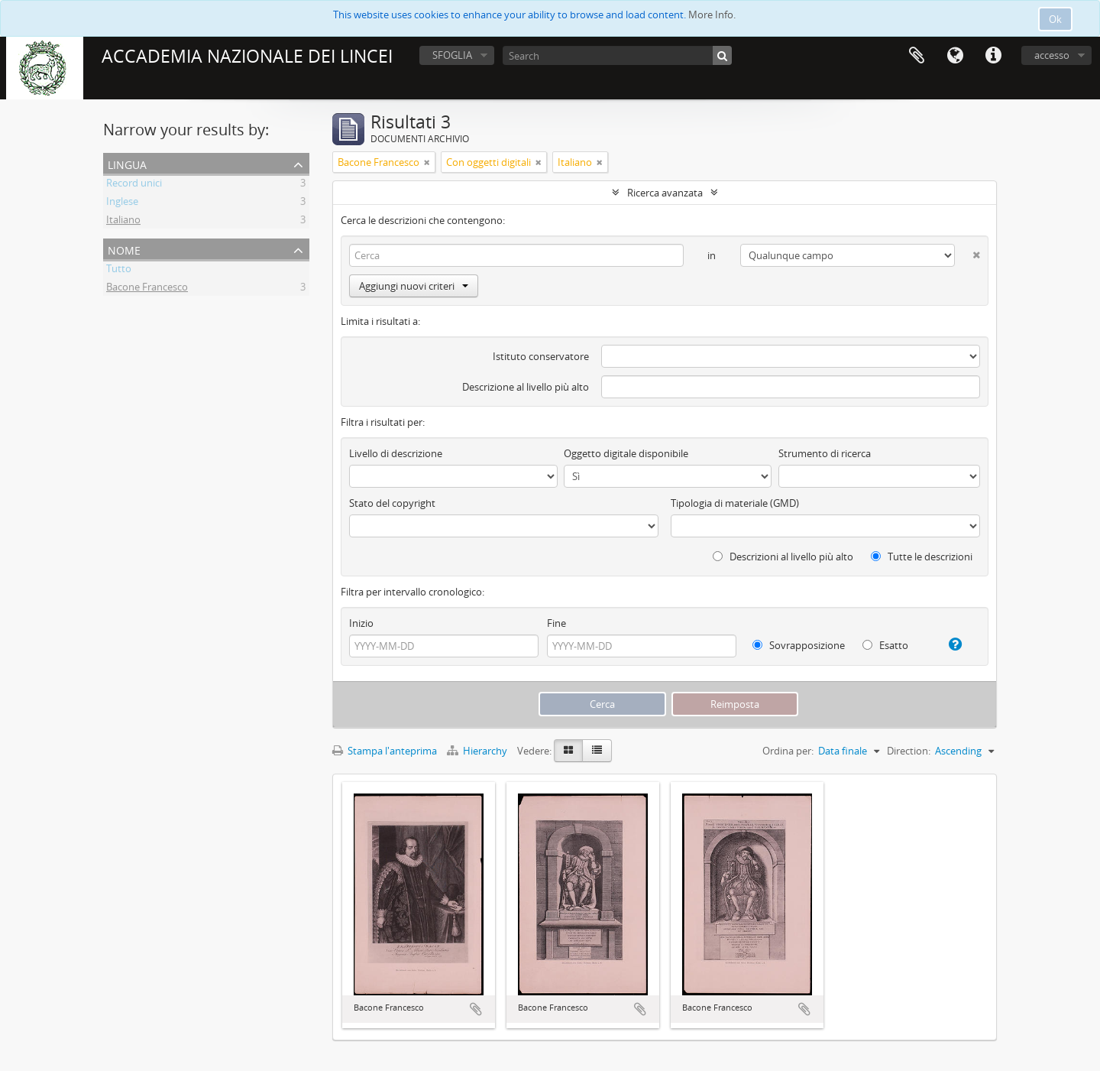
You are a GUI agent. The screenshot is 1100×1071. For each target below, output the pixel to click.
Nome (124, 249)
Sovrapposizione (798, 645)
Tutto (118, 270)
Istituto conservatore (541, 356)
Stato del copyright (392, 503)
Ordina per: (788, 751)
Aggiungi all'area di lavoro (476, 1009)
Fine (556, 623)
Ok (1055, 19)
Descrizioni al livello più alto (783, 556)
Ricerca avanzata (665, 193)
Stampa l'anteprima (384, 751)
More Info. (712, 14)
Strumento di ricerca (824, 453)
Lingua (955, 56)
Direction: (908, 751)
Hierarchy (478, 751)
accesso (1051, 55)
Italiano (123, 222)
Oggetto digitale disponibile (626, 453)
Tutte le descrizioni (921, 556)
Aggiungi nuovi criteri (413, 286)
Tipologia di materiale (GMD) (735, 503)
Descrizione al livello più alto (525, 387)
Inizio (361, 623)
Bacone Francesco (147, 289)
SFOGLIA (452, 55)
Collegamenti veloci (993, 56)
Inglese (122, 203)
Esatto (885, 645)
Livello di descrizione (395, 453)
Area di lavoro (917, 56)
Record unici (134, 185)
